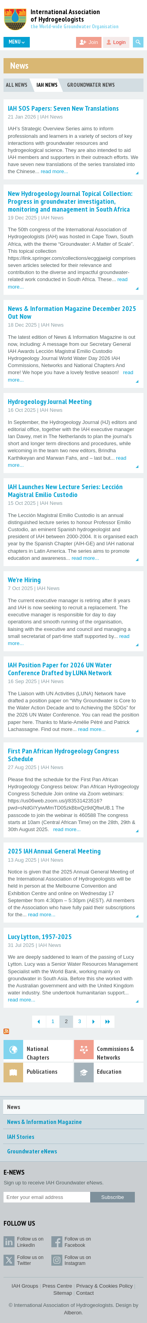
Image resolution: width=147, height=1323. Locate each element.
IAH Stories (20, 1136)
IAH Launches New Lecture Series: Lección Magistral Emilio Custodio (65, 490)
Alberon (73, 1313)
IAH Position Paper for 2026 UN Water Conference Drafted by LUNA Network (60, 668)
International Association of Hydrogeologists (65, 16)
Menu (17, 41)
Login (119, 42)
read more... (54, 171)
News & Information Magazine (44, 1122)
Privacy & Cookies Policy (104, 1286)
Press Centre (57, 1286)
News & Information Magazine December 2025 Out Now (72, 312)
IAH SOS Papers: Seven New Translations (63, 108)
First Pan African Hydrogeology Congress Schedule (63, 754)
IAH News (47, 84)
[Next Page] (93, 1022)
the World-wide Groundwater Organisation (74, 26)
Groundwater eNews (32, 1151)
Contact (85, 1293)
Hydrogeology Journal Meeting (50, 401)
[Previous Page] (39, 1022)
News (13, 1107)
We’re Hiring (24, 579)
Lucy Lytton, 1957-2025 (40, 936)
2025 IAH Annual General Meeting (54, 850)
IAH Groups (25, 1286)
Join (93, 42)
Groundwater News (91, 84)
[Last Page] (107, 1022)
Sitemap (62, 1293)
